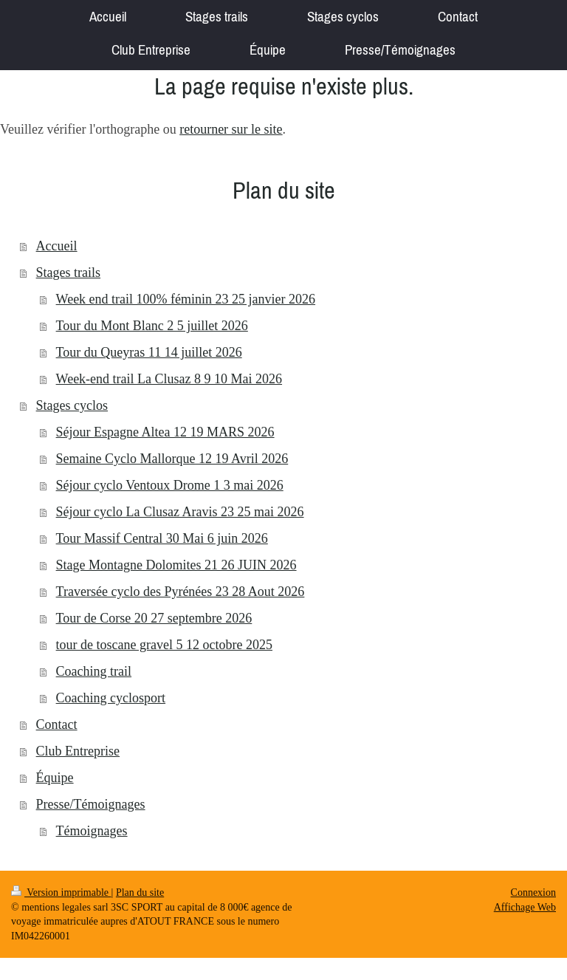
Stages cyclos (72, 405)
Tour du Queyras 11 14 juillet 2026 (149, 352)
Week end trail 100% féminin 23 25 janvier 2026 (185, 299)
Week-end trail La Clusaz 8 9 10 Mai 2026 (169, 378)
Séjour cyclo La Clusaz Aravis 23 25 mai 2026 (180, 511)
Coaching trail (93, 671)
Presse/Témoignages (90, 804)
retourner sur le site (230, 129)
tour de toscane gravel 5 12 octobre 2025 (164, 644)
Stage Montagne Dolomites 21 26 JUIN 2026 (176, 565)
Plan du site (140, 892)
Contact (57, 724)
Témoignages (92, 830)
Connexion (533, 892)
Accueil (57, 246)
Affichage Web (525, 907)
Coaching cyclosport (110, 698)
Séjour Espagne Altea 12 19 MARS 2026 (165, 432)
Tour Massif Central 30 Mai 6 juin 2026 (162, 538)
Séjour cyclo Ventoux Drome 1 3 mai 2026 (170, 485)
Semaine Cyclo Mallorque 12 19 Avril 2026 (172, 458)
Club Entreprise (78, 751)
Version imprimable (61, 892)
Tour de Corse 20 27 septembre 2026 (154, 618)
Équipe (55, 777)
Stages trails (68, 272)
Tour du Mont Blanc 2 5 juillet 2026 (152, 325)
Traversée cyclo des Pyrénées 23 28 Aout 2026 (180, 591)
